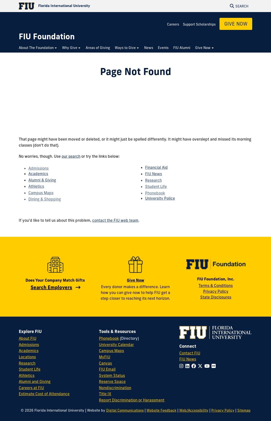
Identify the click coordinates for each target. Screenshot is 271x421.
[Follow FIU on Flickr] (215, 366)
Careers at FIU (31, 387)
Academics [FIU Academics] (29, 350)
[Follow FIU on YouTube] (208, 366)
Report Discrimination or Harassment (131, 400)
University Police (160, 202)
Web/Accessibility (193, 410)
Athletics (36, 191)
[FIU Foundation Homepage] (47, 36)
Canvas (105, 363)
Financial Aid (156, 171)
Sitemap (244, 410)
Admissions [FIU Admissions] (29, 344)
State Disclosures (215, 297)
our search (71, 156)
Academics (38, 177)
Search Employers (51, 287)
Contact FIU (189, 353)
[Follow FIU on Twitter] (201, 366)
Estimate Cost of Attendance (44, 393)
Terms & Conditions (216, 285)
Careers (173, 24)
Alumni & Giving (42, 184)
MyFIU (104, 356)
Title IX (105, 393)
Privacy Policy (215, 291)
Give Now (235, 24)
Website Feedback (161, 410)
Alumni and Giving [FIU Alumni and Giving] (35, 381)
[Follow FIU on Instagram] (182, 366)
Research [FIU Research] (27, 363)
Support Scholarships (199, 24)
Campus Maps (111, 350)
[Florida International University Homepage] (77, 6)
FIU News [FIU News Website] (187, 359)
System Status (112, 375)
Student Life (29, 369)
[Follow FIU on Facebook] (194, 366)
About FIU (27, 338)
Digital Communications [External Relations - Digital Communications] (125, 410)
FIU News (153, 178)
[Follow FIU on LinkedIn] (188, 366)
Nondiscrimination (115, 387)
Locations (27, 356)
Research (153, 185)
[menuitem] (38, 48)
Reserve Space (112, 381)
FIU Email (107, 369)
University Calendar (116, 344)
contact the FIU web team (115, 222)
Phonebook (109, 338)
